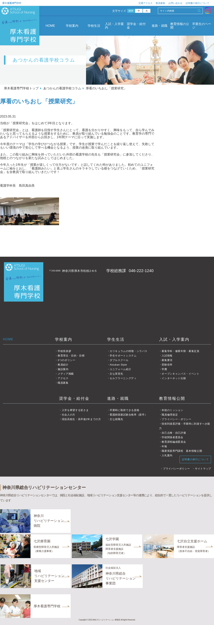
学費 (164, 369)
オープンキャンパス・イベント (180, 373)
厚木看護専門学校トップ (21, 88)
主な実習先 (116, 373)
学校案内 (72, 25)
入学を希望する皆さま (75, 410)
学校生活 (94, 25)
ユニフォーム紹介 (120, 369)
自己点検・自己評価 (174, 432)
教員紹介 (63, 364)
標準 (131, 10)
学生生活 (115, 339)
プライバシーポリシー (176, 468)
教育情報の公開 (179, 25)
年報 (164, 446)
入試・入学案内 (114, 25)
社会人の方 (68, 414)
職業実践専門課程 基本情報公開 (182, 450)
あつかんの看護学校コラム (62, 88)
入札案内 (167, 455)
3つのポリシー (66, 360)
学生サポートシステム (123, 355)
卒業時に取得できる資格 (124, 410)
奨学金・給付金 (136, 25)
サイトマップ (203, 468)
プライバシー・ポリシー (176, 419)
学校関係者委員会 (172, 437)
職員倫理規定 (170, 414)
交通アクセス (145, 3)
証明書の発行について (197, 3)
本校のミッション (172, 410)
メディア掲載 (66, 373)
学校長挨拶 (64, 351)
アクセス (63, 378)
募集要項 (167, 360)
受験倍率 (167, 364)
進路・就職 (159, 25)
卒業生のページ (201, 25)
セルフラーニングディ (123, 378)
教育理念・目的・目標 (71, 355)
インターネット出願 (174, 378)
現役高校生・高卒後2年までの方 (81, 419)
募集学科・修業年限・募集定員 (180, 351)
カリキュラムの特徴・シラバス (128, 351)
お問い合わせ (175, 3)
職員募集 (63, 382)
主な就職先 (116, 419)
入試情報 (167, 355)
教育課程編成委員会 (174, 441)
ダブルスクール (119, 360)
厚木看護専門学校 (11, 3)
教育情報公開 (172, 398)
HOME (50, 25)
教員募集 (160, 3)
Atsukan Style (118, 364)
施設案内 (63, 369)
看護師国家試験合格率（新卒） (128, 414)
